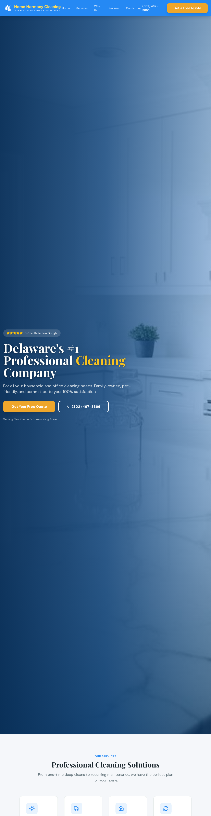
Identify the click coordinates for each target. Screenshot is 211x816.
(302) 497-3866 (148, 8)
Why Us (97, 8)
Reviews (114, 8)
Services (82, 8)
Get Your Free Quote (29, 409)
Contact (132, 8)
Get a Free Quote (187, 8)
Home (66, 8)
